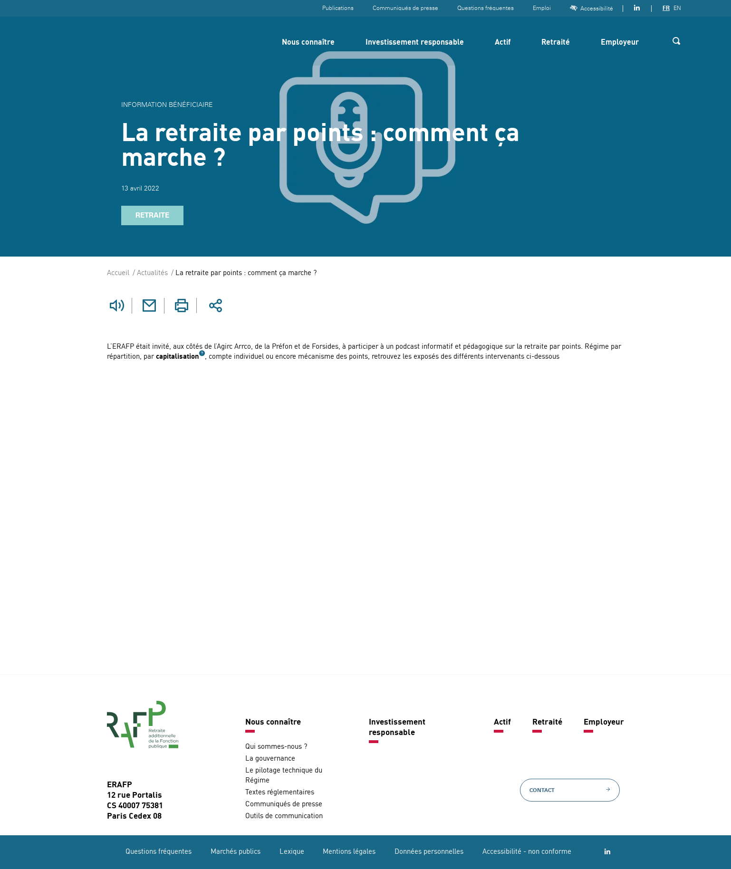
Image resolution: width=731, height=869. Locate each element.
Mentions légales (349, 851)
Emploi (542, 8)
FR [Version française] (666, 8)
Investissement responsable (415, 43)
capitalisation (177, 356)
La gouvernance (270, 758)
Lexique (291, 851)
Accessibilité (591, 8)
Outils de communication (284, 816)
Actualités (152, 273)
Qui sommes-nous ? (276, 746)
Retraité (555, 43)
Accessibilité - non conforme (526, 851)
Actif (502, 43)
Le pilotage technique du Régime (283, 775)
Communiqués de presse (405, 8)
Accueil (118, 273)
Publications (338, 8)
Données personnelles (428, 851)
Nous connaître (308, 43)
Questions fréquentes (485, 8)
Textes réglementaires (279, 792)
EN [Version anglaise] (677, 8)
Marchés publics (235, 851)
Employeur (620, 43)
